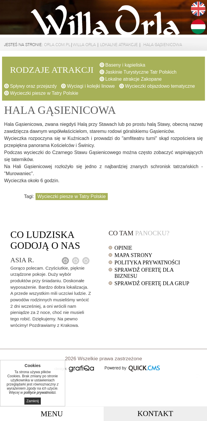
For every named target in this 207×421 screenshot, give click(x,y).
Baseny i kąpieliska (125, 64)
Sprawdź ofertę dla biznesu (144, 273)
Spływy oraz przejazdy (33, 86)
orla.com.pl (57, 44)
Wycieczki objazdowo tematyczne (160, 86)
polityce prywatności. (40, 392)
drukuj (197, 376)
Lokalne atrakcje (119, 44)
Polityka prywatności (147, 263)
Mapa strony (133, 255)
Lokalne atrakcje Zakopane (133, 79)
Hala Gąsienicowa (162, 44)
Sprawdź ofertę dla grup (152, 283)
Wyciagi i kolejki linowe (91, 86)
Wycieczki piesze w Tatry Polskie (44, 93)
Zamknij (32, 401)
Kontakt (155, 413)
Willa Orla (84, 44)
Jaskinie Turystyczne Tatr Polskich (140, 72)
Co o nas (45, 240)
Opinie (123, 248)
